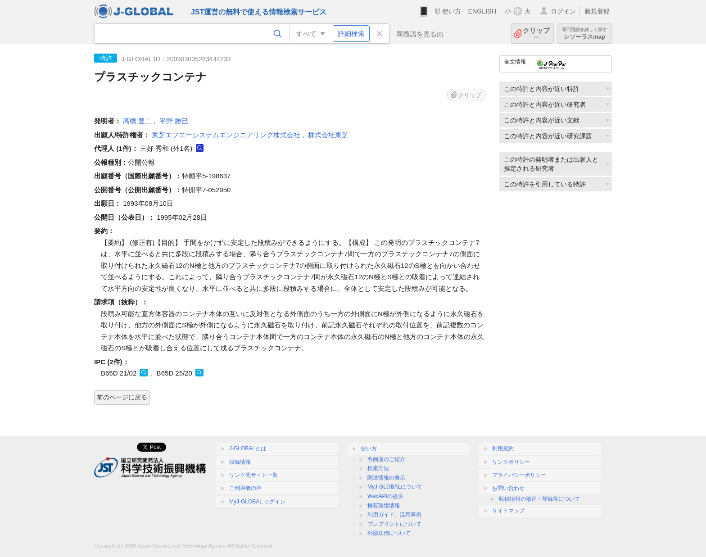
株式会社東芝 (328, 135)
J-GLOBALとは (247, 448)
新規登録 (597, 11)
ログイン (563, 11)
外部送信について (389, 533)
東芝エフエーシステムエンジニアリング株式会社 (226, 135)
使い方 (451, 11)
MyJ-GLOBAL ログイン (257, 501)
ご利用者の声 (245, 488)
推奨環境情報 (383, 506)
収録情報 (240, 462)
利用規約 (503, 448)
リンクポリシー (511, 462)
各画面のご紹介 (386, 459)
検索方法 (378, 468)
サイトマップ (508, 510)
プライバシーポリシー (519, 475)
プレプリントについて (394, 524)
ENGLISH (482, 11)
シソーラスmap (584, 33)
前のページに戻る (122, 397)
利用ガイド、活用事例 (394, 515)
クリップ (536, 34)
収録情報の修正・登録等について (539, 499)
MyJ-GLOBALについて (394, 487)
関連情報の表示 (386, 478)
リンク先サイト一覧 (253, 475)
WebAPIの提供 (385, 496)
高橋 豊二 (137, 121)
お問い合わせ (508, 488)
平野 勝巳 (173, 121)
